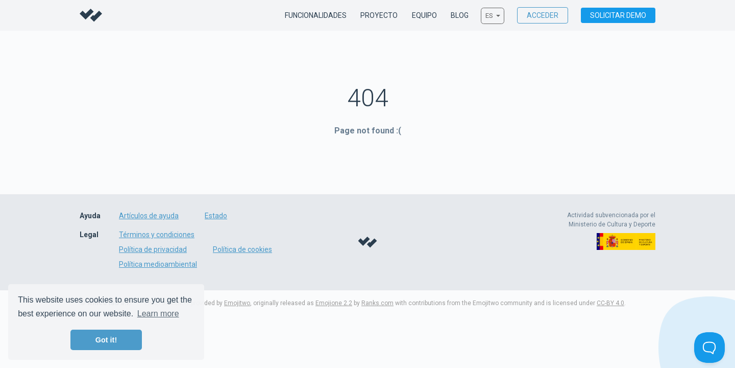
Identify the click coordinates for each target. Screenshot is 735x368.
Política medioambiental (158, 264)
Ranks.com (377, 303)
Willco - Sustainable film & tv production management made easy (91, 15)
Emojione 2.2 (333, 303)
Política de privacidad (153, 249)
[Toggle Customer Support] (709, 347)
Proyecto (379, 15)
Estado (216, 216)
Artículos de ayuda (149, 216)
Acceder (542, 15)
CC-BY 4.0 (610, 303)
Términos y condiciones (156, 235)
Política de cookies (242, 249)
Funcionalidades (316, 15)
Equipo (424, 15)
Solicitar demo (618, 15)
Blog (460, 15)
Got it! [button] (106, 340)
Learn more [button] (158, 313)
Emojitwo (237, 303)
